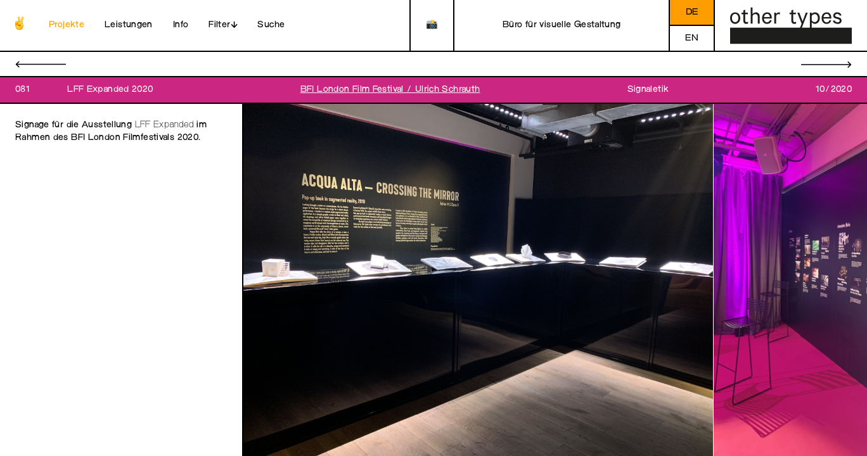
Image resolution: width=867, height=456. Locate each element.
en (691, 38)
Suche (271, 25)
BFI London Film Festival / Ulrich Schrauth (390, 89)
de (692, 12)
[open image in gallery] (478, 280)
